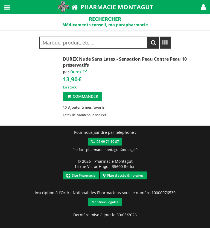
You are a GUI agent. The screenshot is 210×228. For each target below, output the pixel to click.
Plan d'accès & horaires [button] (123, 175)
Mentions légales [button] (105, 202)
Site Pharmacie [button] (80, 175)
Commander (82, 96)
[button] (203, 6)
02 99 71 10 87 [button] (105, 141)
